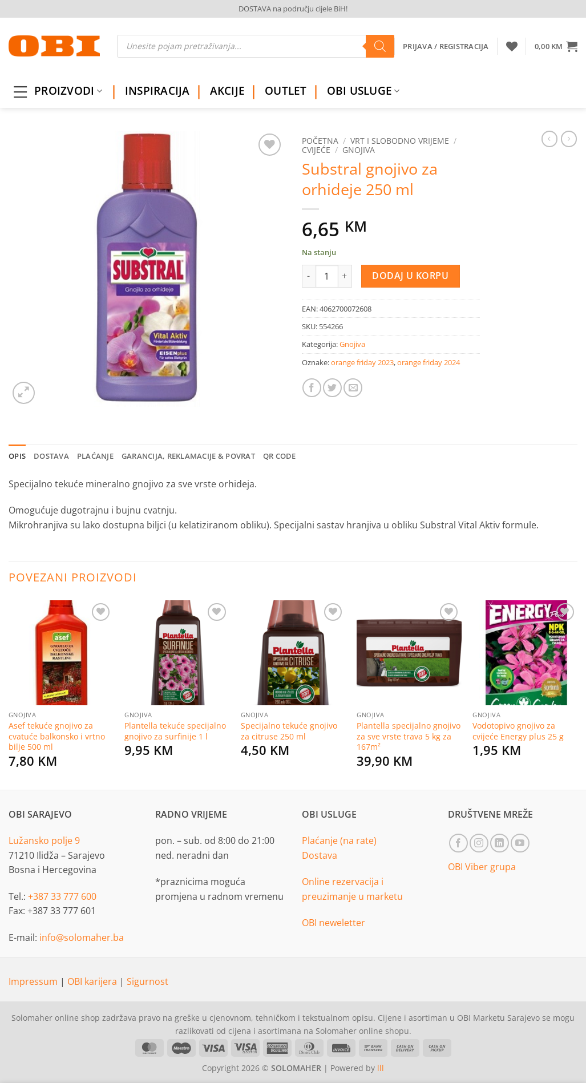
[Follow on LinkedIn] (499, 843)
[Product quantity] (327, 276)
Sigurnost (147, 981)
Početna (320, 140)
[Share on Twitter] (332, 387)
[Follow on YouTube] (520, 843)
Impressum (34, 981)
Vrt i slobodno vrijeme (399, 140)
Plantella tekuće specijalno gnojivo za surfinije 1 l (175, 731)
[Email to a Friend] (352, 387)
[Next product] (549, 139)
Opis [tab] (17, 456)
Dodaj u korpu (410, 275)
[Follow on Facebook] (458, 843)
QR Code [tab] (279, 456)
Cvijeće (316, 149)
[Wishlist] (512, 46)
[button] (556, 46)
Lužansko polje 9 (44, 840)
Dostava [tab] (51, 456)
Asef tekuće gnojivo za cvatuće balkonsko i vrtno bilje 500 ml (57, 736)
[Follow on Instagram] (479, 843)
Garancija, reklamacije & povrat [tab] (188, 456)
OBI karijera (93, 981)
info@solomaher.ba (81, 937)
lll (380, 1067)
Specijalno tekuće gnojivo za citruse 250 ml (289, 731)
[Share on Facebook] (311, 387)
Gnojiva (358, 149)
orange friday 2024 (428, 362)
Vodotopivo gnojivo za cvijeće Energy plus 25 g (518, 731)
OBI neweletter (333, 922)
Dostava (319, 855)
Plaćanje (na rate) (339, 840)
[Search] (380, 46)
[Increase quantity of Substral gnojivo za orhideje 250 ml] (345, 276)
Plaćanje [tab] (95, 456)
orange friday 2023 (362, 362)
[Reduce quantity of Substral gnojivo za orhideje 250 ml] (309, 276)
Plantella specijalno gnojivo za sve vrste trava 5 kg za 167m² (408, 736)
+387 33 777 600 (62, 896)
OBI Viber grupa (482, 866)
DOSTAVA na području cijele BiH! (293, 8)
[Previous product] (569, 139)
